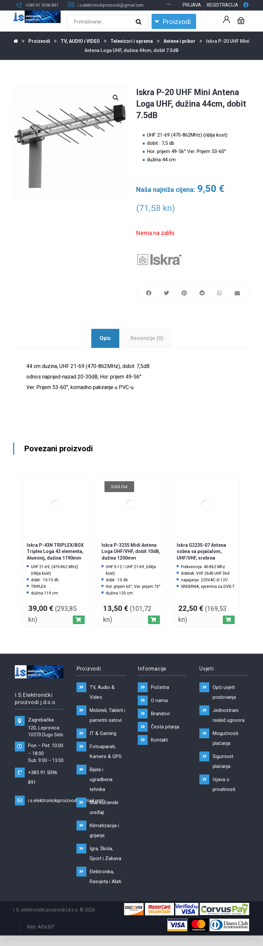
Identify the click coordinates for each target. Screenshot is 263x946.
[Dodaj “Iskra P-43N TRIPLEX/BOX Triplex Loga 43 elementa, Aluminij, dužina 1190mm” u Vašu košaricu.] (79, 630)
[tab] (105, 348)
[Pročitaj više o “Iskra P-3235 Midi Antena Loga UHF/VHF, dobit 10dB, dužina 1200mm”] (154, 630)
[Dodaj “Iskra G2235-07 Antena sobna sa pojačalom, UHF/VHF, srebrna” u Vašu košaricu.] (229, 630)
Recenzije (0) (147, 349)
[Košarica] (240, 30)
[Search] (139, 32)
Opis (105, 349)
